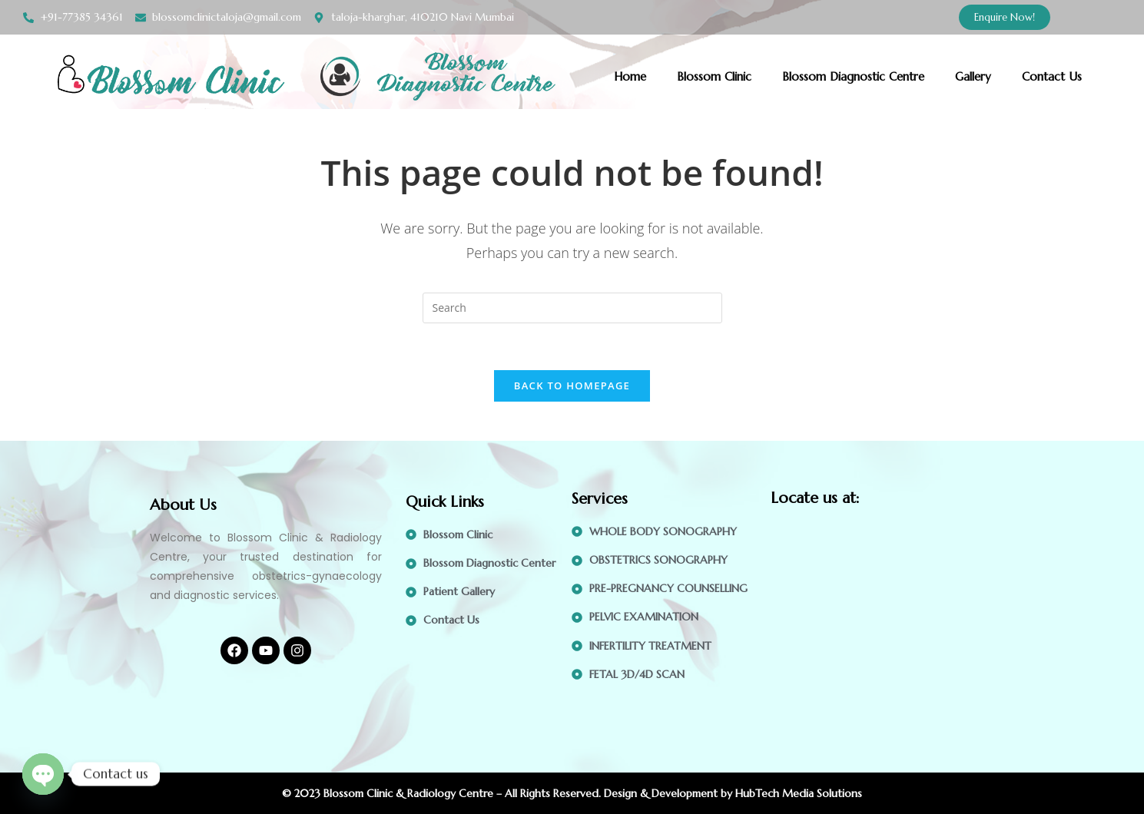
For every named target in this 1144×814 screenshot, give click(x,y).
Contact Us (1052, 76)
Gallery (973, 76)
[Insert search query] (572, 308)
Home (630, 76)
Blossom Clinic (714, 76)
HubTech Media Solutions (798, 793)
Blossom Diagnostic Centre (853, 76)
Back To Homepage (572, 385)
